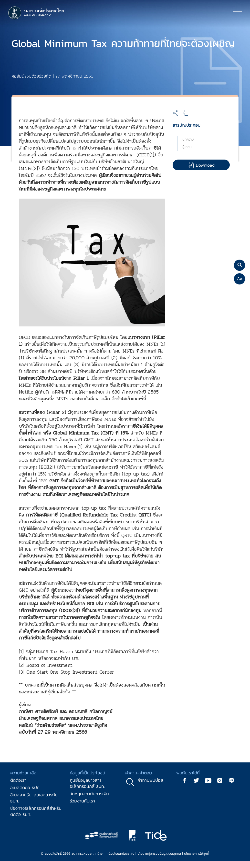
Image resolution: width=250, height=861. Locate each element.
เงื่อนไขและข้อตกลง (120, 853)
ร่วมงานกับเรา (82, 801)
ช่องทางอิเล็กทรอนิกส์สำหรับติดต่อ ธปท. (36, 811)
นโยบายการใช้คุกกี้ (196, 853)
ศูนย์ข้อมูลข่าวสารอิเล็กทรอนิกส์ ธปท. (87, 783)
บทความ (188, 139)
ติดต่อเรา (18, 780)
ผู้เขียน (186, 147)
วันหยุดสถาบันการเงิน (89, 793)
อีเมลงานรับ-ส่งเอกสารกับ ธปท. (34, 797)
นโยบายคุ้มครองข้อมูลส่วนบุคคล (159, 853)
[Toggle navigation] (237, 13)
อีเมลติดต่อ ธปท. (25, 787)
